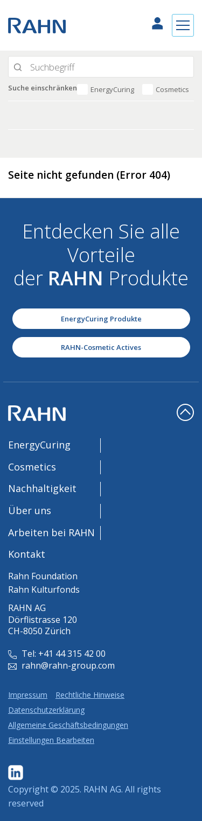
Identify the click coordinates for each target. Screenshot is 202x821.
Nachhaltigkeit (42, 488)
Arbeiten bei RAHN (51, 532)
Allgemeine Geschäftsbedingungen (68, 725)
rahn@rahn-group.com (61, 665)
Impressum (27, 695)
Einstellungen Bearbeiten (51, 740)
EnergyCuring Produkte (101, 319)
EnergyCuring (112, 89)
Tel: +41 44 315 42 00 (57, 653)
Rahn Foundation (43, 576)
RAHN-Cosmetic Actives (101, 347)
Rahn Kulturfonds (44, 589)
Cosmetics (172, 89)
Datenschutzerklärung (46, 710)
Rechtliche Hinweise (89, 695)
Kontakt (26, 554)
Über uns (29, 510)
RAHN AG (102, 789)
